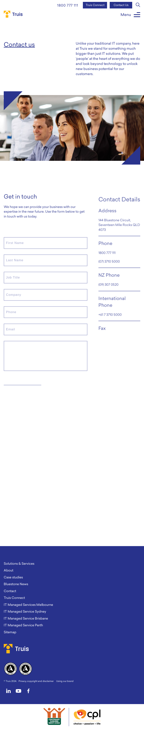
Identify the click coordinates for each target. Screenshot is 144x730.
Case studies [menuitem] (13, 577)
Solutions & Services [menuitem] (19, 563)
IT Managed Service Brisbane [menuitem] (26, 618)
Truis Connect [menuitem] (14, 597)
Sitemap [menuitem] (10, 632)
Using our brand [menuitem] (65, 681)
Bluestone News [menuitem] (16, 584)
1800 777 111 (67, 5)
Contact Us (121, 5)
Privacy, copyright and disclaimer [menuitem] (36, 681)
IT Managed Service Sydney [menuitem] (25, 611)
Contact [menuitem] (10, 591)
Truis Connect (95, 5)
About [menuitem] (8, 570)
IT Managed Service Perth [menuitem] (23, 625)
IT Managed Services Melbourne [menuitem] (28, 604)
